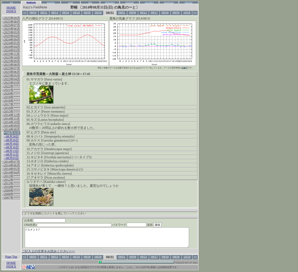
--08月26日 (11, 140)
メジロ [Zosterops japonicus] (49, 153)
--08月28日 (11, 136)
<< (24, 12)
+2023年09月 (11, 61)
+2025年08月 (11, 21)
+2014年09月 (11, 126)
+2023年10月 (11, 57)
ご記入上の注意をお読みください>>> (48, 251)
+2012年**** (11, 179)
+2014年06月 (11, 165)
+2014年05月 (11, 169)
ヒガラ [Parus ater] (43, 132)
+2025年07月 (11, 25)
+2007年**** (11, 197)
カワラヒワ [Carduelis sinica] (50, 124)
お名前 (45, 220)
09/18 (165, 12)
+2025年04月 (11, 36)
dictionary (110, 2)
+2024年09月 (11, 39)
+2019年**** (11, 97)
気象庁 (185, 68)
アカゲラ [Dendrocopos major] (51, 149)
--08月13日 (11, 151)
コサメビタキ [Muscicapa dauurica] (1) (57, 169)
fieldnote (31, 2)
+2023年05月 (11, 75)
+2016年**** (11, 108)
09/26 (175, 12)
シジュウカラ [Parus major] (49, 115)
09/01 (121, 12)
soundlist (149, 2)
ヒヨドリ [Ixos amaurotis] (48, 107)
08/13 (54, 12)
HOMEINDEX (11, 9)
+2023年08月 (11, 64)
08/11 (43, 12)
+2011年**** (11, 183)
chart (70, 2)
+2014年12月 (11, 115)
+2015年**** (11, 111)
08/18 (76, 12)
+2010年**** (11, 187)
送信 (161, 224)
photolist (129, 2)
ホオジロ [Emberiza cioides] (49, 161)
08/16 (65, 12)
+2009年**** (11, 190)
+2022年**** (11, 86)
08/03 (32, 12)
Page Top (11, 256)
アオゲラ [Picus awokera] (48, 177)
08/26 (87, 12)
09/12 (143, 12)
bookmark (169, 2)
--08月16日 (11, 147)
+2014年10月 (11, 122)
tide (90, 2)
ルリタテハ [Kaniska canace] (46, 181)
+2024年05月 (11, 43)
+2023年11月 (11, 54)
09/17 (154, 12)
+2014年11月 (11, 118)
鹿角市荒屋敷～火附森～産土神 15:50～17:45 (58, 74)
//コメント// (107, 237)
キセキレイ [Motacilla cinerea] (51, 173)
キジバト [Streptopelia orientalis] (53, 136)
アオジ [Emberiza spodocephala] (52, 165)
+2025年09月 (11, 18)
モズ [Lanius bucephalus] (47, 119)
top (11, 2)
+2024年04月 (11, 46)
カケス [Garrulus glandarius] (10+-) (54, 140)
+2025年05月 (11, 32)
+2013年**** (11, 176)
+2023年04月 (11, 79)
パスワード (137, 224)
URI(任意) (72, 224)
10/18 (186, 12)
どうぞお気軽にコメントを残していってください (55, 213)
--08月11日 (11, 154)
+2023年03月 (11, 82)
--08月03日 (11, 158)
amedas (51, 2)
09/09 (132, 12)
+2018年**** (11, 100)
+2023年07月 (11, 68)
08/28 (98, 12)
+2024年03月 (11, 50)
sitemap (188, 2)
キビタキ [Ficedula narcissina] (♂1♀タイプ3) (61, 157)
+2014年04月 (11, 172)
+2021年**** (11, 90)
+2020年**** (11, 93)
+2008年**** (11, 194)
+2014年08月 (11, 129)
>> (195, 12)
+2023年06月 (11, 72)
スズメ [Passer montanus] (48, 111)
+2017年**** (11, 104)
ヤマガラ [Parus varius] (46, 79)
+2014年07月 (11, 161)
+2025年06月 (11, 29)
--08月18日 (11, 143)
